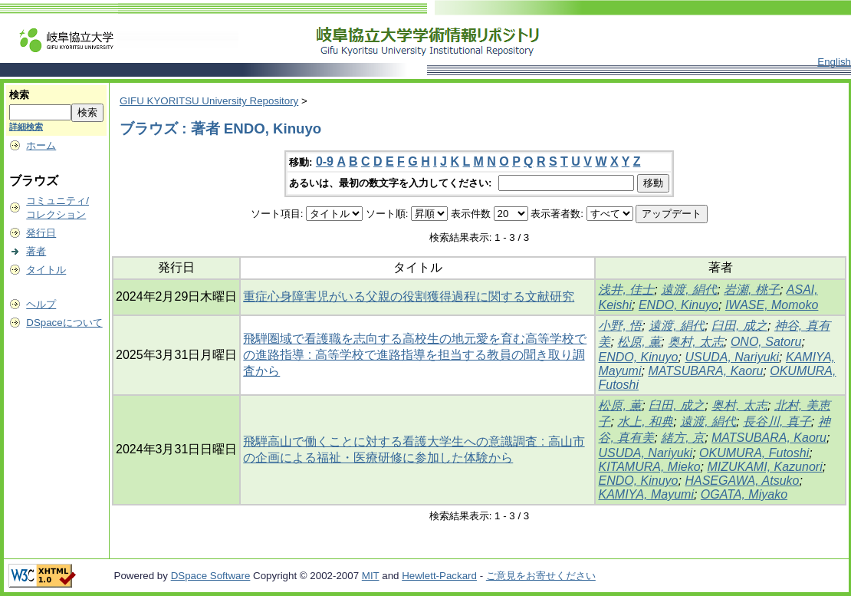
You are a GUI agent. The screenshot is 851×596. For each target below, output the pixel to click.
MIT (371, 575)
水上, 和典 (645, 421)
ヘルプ (41, 304)
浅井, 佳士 (626, 289)
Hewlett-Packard (439, 575)
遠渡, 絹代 (689, 289)
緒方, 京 (683, 437)
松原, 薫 (639, 341)
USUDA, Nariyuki (732, 357)
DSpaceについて (64, 322)
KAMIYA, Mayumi (645, 494)
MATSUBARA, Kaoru (705, 370)
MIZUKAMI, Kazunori (764, 466)
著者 (36, 251)
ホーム (41, 145)
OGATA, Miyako (744, 494)
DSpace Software (211, 575)
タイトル (46, 269)
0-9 (325, 161)
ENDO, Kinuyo (678, 304)
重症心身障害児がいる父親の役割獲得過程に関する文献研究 (408, 296)
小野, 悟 (620, 325)
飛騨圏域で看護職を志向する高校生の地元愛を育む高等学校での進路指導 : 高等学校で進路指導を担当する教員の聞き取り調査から (414, 354)
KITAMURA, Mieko (649, 466)
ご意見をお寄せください (541, 575)
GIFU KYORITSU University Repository (209, 101)
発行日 (41, 233)
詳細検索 (26, 126)
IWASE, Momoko (772, 304)
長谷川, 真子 (777, 421)
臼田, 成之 (739, 325)
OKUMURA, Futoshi (754, 452)
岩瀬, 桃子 (752, 289)
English (834, 62)
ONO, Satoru (766, 341)
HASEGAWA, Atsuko (742, 480)
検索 (19, 94)
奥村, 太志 (696, 341)
